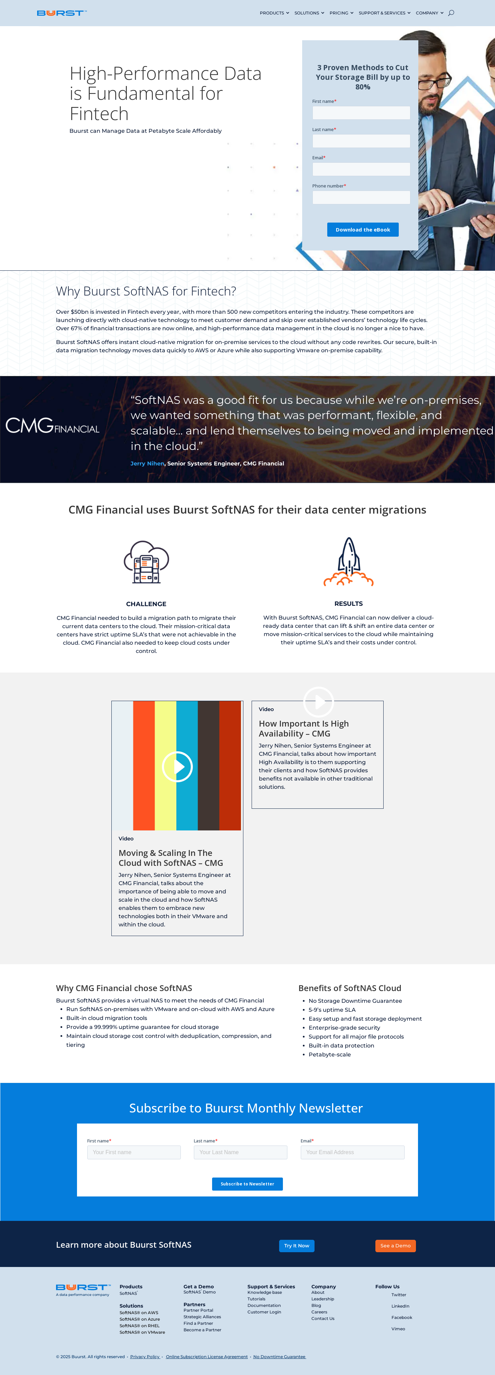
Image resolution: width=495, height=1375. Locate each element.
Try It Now (296, 1246)
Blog (316, 1305)
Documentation (264, 1305)
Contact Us (322, 1318)
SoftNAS (129, 1293)
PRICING (339, 12)
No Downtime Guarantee (279, 1356)
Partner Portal (198, 1310)
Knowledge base (265, 1292)
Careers (319, 1311)
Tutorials (256, 1298)
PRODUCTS (272, 12)
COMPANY (427, 12)
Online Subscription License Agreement (207, 1356)
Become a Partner (202, 1329)
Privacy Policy (145, 1356)
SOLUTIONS (307, 12)
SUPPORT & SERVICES (382, 12)
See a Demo (396, 1246)
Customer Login (264, 1311)
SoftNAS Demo (200, 1292)
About (317, 1292)
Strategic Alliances (202, 1316)
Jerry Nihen (147, 463)
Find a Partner (198, 1323)
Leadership (322, 1298)
